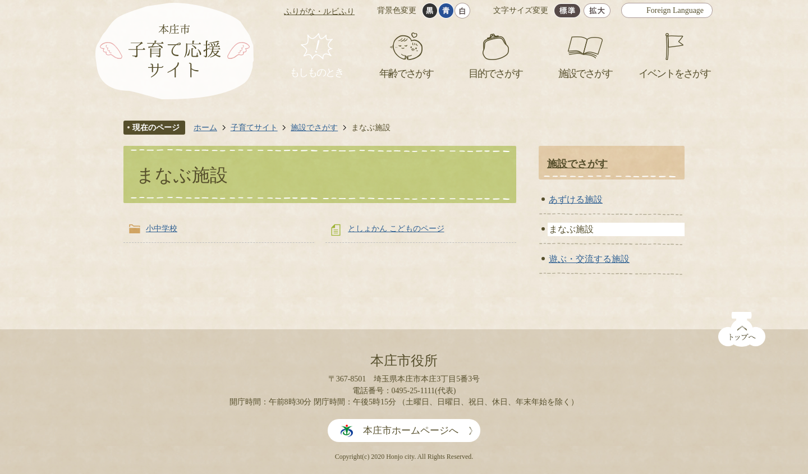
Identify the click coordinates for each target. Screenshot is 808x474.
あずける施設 (576, 199)
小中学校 (161, 228)
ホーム (205, 127)
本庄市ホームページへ (410, 430)
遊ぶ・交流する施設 (589, 259)
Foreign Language (675, 10)
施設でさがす (314, 127)
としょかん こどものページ (396, 228)
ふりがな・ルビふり (319, 11)
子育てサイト (254, 127)
